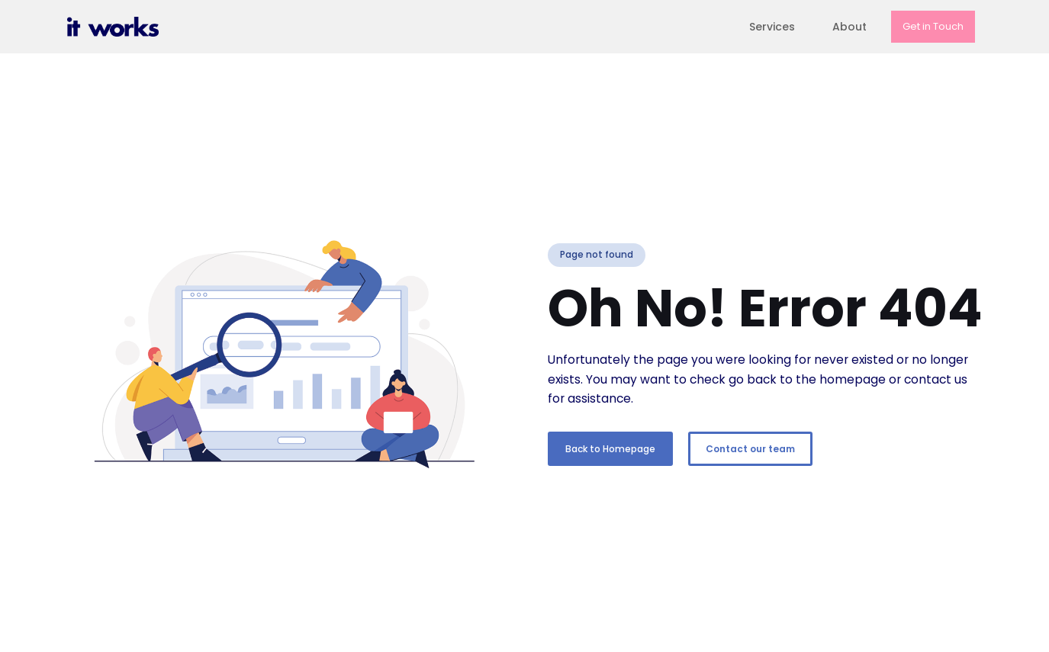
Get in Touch (933, 26)
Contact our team (750, 448)
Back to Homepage (610, 448)
